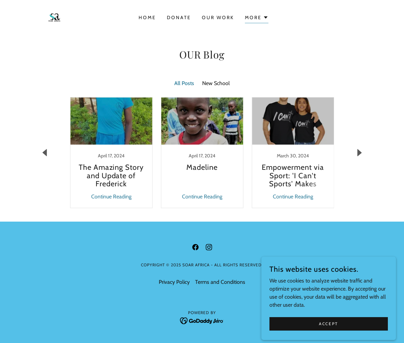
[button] (256, 18)
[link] (54, 17)
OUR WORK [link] (218, 17)
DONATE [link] (179, 17)
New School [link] (216, 83)
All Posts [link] (184, 83)
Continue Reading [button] (111, 196)
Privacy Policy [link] (174, 282)
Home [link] (147, 17)
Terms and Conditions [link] (220, 282)
